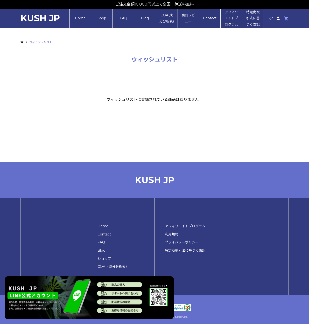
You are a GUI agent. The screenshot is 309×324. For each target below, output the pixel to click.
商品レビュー (188, 18)
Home (80, 18)
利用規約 (171, 234)
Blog (145, 18)
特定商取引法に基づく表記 (253, 18)
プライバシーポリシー (182, 242)
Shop (102, 18)
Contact (210, 18)
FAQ (123, 18)
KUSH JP (40, 18)
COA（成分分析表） (113, 266)
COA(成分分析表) (166, 18)
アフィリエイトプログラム (231, 18)
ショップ (104, 258)
